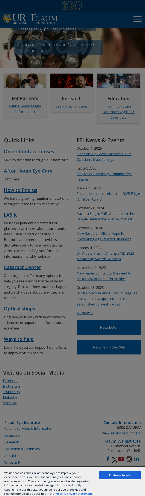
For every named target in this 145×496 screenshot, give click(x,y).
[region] (72, 481)
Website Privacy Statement (73, 494)
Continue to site (120, 475)
